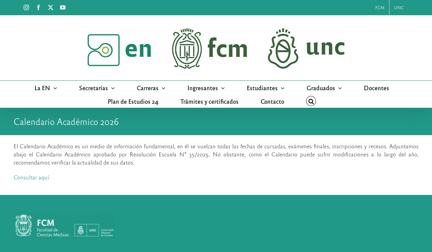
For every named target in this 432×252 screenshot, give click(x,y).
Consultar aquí (31, 177)
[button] (311, 101)
